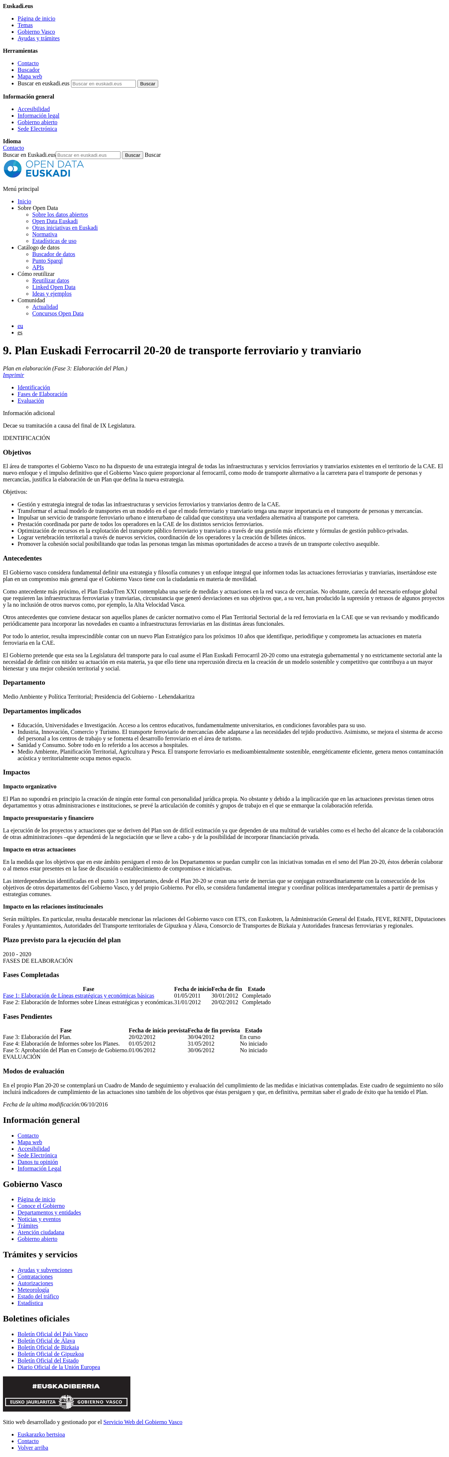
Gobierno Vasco (36, 32)
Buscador (29, 70)
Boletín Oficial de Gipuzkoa (51, 1354)
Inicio (24, 201)
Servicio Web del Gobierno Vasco (142, 1422)
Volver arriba (33, 1448)
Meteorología (33, 1290)
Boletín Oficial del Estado (48, 1360)
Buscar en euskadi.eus (44, 83)
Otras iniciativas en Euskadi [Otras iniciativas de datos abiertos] (65, 228)
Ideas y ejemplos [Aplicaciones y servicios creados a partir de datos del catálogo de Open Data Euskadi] (52, 294)
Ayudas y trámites (39, 38)
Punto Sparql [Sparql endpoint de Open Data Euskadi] (47, 261)
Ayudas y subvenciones (45, 1270)
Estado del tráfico (38, 1296)
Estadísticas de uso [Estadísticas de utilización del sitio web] (54, 241)
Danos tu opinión (38, 1162)
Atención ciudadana (41, 1232)
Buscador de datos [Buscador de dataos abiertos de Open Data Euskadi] (53, 254)
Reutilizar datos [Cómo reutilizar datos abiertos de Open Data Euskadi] (50, 280)
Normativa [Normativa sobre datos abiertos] (44, 234)
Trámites (28, 1226)
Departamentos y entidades (49, 1212)
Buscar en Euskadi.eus (29, 155)
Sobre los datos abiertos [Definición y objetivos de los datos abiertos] (60, 214)
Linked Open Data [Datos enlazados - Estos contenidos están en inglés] (53, 287)
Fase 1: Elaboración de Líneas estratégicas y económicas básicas (78, 995)
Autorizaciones (35, 1283)
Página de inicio (36, 18)
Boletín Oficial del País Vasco (53, 1334)
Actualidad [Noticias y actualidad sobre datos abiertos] (45, 307)
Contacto (28, 63)
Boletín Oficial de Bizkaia (48, 1347)
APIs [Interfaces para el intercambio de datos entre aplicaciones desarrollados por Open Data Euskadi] (38, 267)
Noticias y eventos (39, 1219)
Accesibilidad (34, 109)
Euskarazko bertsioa (41, 1434)
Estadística (30, 1303)
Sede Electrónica (37, 129)
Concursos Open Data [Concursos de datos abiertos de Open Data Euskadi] (58, 313)
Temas (25, 25)
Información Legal (40, 1168)
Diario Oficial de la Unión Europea (59, 1367)
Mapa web (30, 76)
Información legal (38, 115)
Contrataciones (35, 1276)
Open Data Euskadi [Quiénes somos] (55, 221)
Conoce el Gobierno (41, 1206)
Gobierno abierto (37, 122)
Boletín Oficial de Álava (46, 1341)
